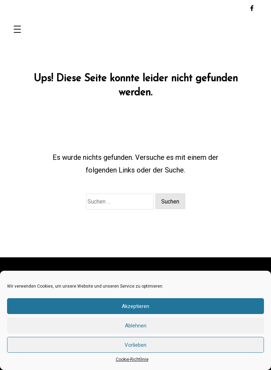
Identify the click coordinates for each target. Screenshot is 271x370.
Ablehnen (135, 325)
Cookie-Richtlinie (132, 359)
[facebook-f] (252, 8)
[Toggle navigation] (17, 29)
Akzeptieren (135, 306)
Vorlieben (135, 345)
